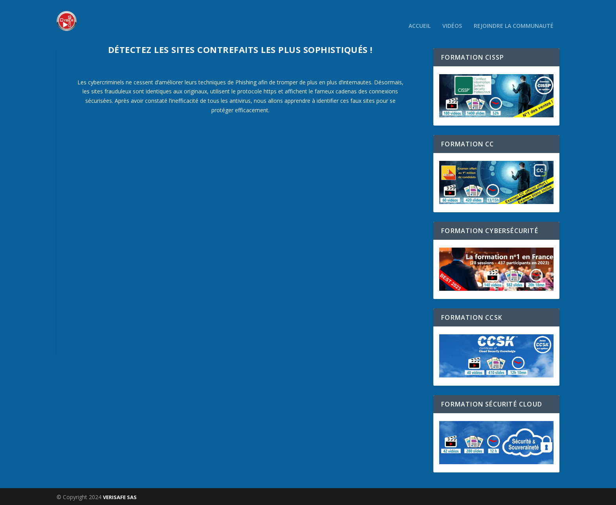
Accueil (420, 15)
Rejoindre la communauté (514, 15)
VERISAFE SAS (120, 496)
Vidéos (452, 15)
